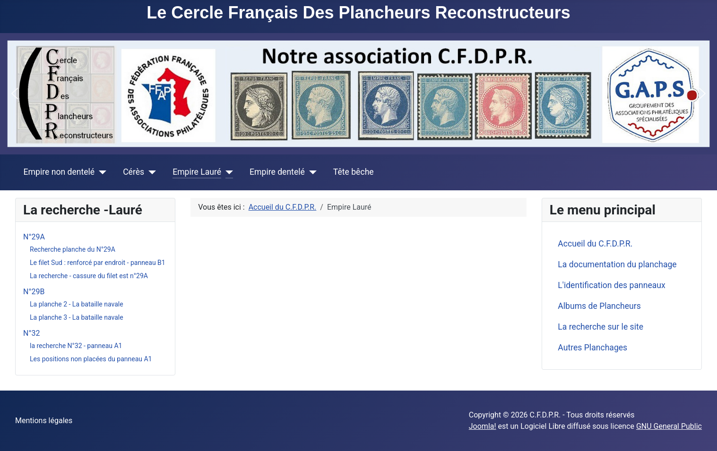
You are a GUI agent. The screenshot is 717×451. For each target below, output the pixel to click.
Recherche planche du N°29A (72, 249)
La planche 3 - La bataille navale (76, 317)
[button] (14, 93)
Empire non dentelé (59, 172)
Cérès (133, 172)
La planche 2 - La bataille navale (76, 304)
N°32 (31, 333)
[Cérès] (150, 172)
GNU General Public (669, 426)
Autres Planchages (592, 347)
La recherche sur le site (600, 327)
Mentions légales (43, 420)
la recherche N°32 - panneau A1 (76, 345)
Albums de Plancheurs (599, 306)
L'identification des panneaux (611, 285)
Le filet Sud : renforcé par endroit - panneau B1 (97, 262)
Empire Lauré (197, 172)
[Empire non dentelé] (100, 172)
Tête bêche (353, 172)
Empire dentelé (277, 172)
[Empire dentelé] (311, 172)
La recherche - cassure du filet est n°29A (89, 276)
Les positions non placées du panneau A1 (91, 359)
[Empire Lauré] (227, 172)
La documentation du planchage (617, 264)
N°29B (33, 291)
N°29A (34, 236)
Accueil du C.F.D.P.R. (595, 243)
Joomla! (482, 426)
